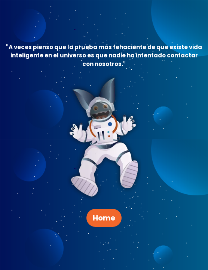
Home (104, 218)
